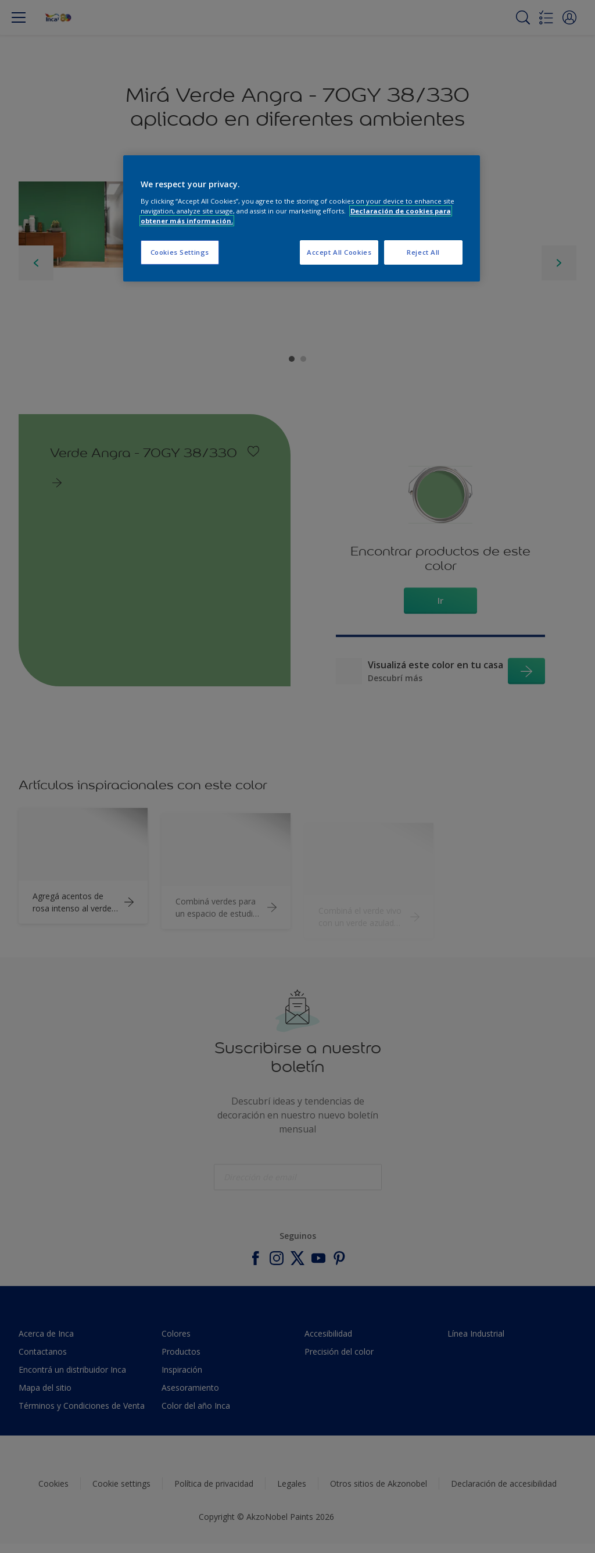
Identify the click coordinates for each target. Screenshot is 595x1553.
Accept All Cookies (339, 252)
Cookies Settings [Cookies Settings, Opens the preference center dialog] (179, 252)
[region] (301, 218)
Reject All (423, 252)
